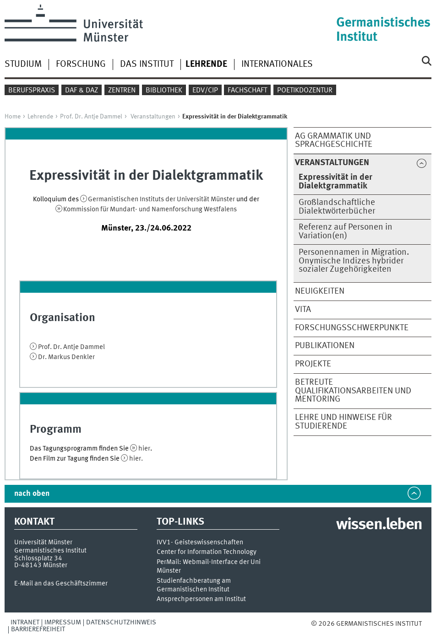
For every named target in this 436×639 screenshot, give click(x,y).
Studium (23, 64)
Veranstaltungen (153, 116)
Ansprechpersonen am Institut (201, 599)
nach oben (31, 494)
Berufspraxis (31, 90)
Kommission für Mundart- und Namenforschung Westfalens (150, 209)
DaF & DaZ (81, 90)
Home (13, 116)
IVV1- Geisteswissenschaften (200, 542)
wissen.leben (379, 525)
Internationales (277, 64)
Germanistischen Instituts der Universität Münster (162, 199)
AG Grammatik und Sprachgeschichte (333, 140)
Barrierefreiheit (38, 629)
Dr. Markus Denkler (66, 357)
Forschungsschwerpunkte (352, 328)
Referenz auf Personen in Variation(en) (345, 231)
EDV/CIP (205, 90)
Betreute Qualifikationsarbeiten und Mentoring (353, 391)
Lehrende (40, 116)
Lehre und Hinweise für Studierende (343, 421)
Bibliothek (164, 90)
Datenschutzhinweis (121, 622)
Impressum (62, 622)
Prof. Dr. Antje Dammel (91, 116)
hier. (136, 458)
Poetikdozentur (304, 90)
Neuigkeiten (319, 291)
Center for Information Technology (206, 552)
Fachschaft (247, 90)
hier (144, 448)
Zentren (122, 90)
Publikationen (324, 346)
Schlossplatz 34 (38, 558)
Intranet (25, 622)
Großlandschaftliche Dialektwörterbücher (337, 207)
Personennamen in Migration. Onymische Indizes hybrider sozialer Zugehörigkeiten (354, 261)
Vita (303, 310)
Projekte (313, 364)
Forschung (81, 64)
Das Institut (147, 64)
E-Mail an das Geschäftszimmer (61, 583)
